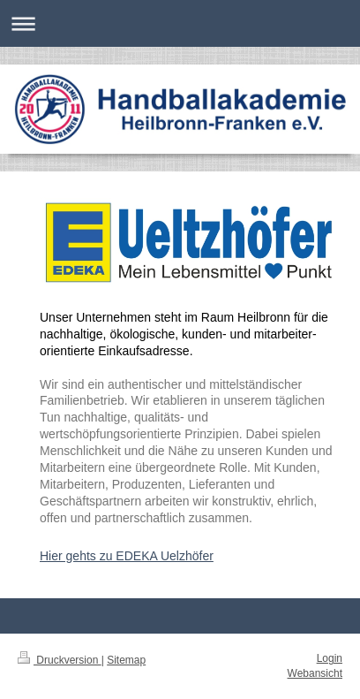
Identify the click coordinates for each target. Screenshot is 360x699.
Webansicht (315, 673)
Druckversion (59, 660)
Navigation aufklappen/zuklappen (180, 23)
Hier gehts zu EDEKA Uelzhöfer (127, 556)
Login (329, 658)
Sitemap (126, 660)
